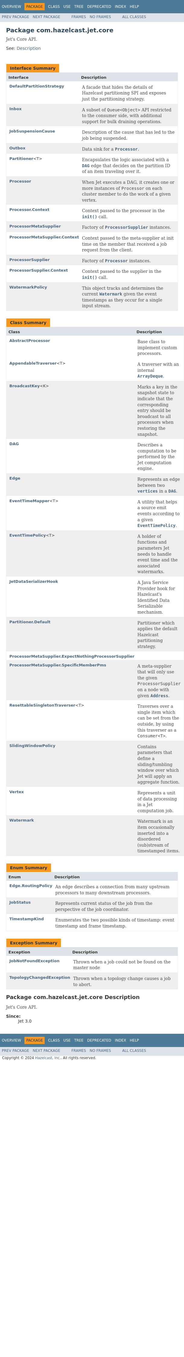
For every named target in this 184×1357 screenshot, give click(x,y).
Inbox (15, 109)
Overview (11, 7)
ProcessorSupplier (29, 259)
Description (29, 48)
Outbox (17, 148)
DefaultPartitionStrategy (36, 86)
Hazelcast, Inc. (48, 1058)
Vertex (16, 792)
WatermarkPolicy (28, 287)
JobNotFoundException (34, 961)
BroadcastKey (24, 386)
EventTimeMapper (29, 501)
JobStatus (20, 902)
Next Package (46, 17)
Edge (14, 478)
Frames (78, 17)
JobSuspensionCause (32, 131)
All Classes (134, 17)
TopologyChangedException (39, 977)
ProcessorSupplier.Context (38, 270)
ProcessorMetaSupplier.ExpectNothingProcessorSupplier (72, 656)
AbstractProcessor (29, 340)
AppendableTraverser (33, 363)
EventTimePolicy (27, 535)
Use (67, 7)
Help (134, 7)
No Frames (100, 17)
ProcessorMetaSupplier (35, 226)
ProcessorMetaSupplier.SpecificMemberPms (57, 665)
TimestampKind (26, 919)
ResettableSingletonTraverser (42, 705)
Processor (20, 181)
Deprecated (99, 7)
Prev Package (15, 17)
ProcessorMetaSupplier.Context (44, 237)
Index (120, 7)
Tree (79, 7)
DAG (14, 444)
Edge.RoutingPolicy (30, 885)
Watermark (21, 820)
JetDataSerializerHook (33, 581)
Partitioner (21, 158)
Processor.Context (29, 209)
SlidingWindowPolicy (32, 745)
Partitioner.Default (29, 622)
